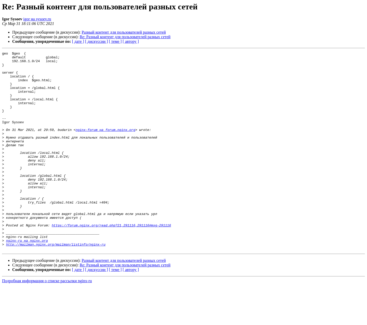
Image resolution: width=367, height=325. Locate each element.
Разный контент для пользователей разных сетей (124, 32)
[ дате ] (78, 41)
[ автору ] (131, 41)
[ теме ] (115, 41)
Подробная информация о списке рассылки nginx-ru (47, 320)
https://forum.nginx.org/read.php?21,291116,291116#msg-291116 (111, 260)
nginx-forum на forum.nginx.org (105, 145)
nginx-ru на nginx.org (27, 278)
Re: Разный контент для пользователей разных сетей (125, 37)
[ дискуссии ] (96, 41)
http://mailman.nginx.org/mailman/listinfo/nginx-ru (56, 283)
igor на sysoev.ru (37, 19)
